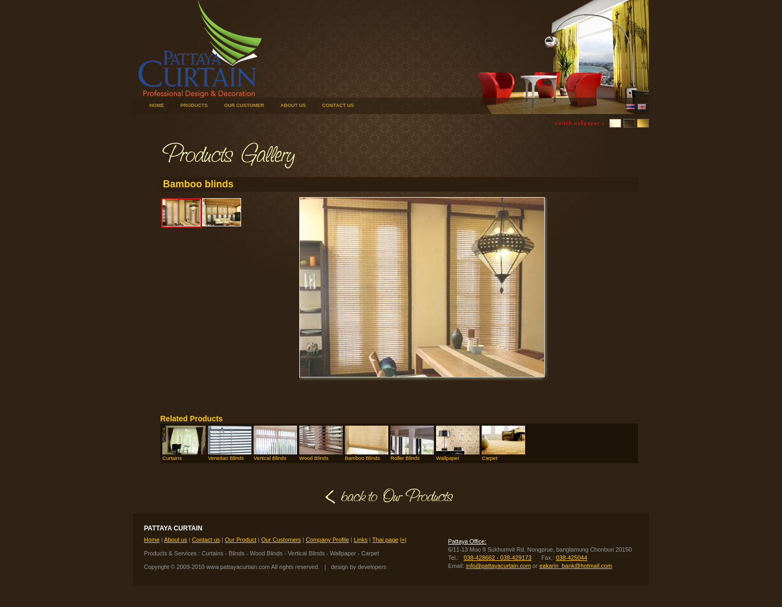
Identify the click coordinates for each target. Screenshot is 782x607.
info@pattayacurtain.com (498, 565)
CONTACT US (338, 105)
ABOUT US (293, 105)
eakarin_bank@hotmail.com (575, 565)
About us (175, 539)
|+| (403, 539)
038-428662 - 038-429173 (498, 557)
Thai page (385, 539)
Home (152, 539)
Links (361, 539)
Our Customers (281, 539)
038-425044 (572, 557)
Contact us (206, 539)
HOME (156, 105)
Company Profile (327, 539)
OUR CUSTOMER (244, 105)
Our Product (240, 539)
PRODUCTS (194, 105)
